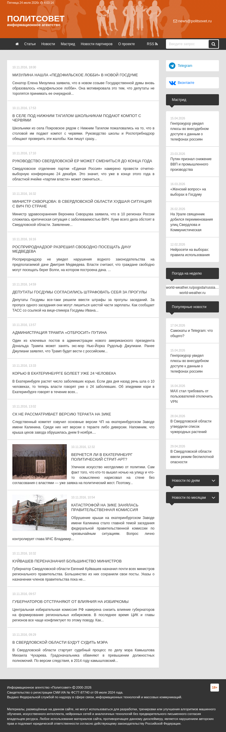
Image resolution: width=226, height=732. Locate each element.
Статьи (30, 44)
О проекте (126, 44)
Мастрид (68, 44)
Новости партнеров (96, 44)
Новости (48, 44)
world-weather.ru (193, 293)
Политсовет (35, 18)
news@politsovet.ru (192, 21)
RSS (152, 44)
